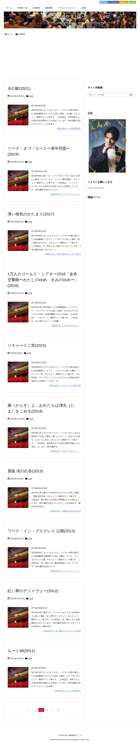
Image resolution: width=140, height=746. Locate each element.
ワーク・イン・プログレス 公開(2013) (41, 531)
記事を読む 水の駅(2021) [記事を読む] (69, 128)
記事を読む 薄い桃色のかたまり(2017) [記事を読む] (63, 254)
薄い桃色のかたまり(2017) (31, 214)
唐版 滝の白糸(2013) (25, 471)
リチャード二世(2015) (27, 345)
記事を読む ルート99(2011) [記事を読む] (68, 691)
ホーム (10, 34)
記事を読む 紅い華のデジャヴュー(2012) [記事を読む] (62, 631)
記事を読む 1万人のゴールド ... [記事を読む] (66, 325)
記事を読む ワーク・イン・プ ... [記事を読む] (66, 571)
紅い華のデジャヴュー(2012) (33, 591)
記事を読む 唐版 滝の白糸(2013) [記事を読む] (65, 511)
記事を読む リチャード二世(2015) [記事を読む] (65, 385)
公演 (31, 96)
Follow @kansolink (96, 188)
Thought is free (84, 739)
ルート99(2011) (21, 651)
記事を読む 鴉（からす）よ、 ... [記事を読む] (66, 451)
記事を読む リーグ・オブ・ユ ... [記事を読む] (66, 194)
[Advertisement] (70, 58)
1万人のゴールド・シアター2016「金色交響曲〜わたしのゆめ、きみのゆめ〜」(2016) (43, 280)
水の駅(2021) (19, 88)
